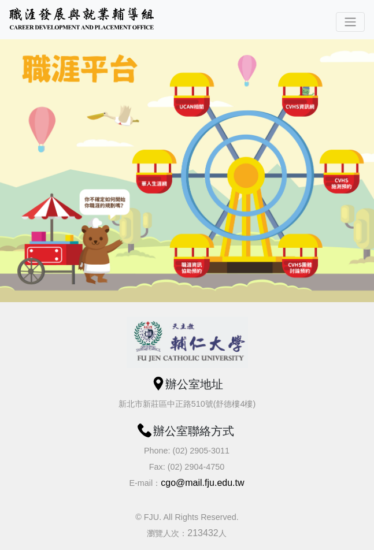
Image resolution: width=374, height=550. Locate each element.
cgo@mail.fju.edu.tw (202, 483)
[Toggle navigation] (350, 22)
